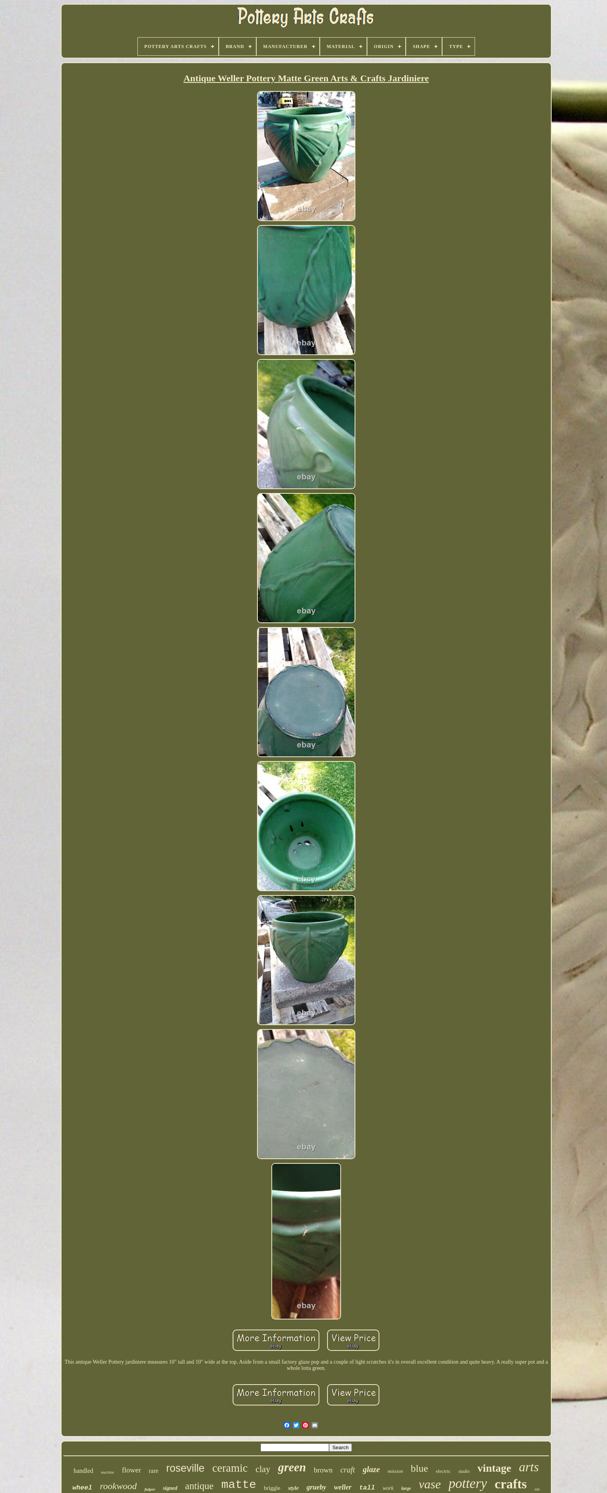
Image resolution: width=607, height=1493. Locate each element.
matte (238, 1484)
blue (419, 1468)
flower (131, 1470)
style (293, 1488)
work (387, 1488)
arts (528, 1467)
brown (323, 1470)
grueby (316, 1487)
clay (262, 1469)
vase (430, 1484)
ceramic (230, 1468)
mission (395, 1471)
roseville (185, 1468)
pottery (468, 1483)
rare (153, 1470)
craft (347, 1470)
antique (199, 1486)
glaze (371, 1469)
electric (443, 1471)
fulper (149, 1489)
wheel (82, 1487)
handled (83, 1470)
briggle (272, 1488)
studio (464, 1471)
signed (170, 1488)
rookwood (118, 1486)
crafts (511, 1484)
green (292, 1467)
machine (107, 1472)
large (406, 1488)
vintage (494, 1468)
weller (343, 1487)
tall (367, 1487)
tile (537, 1489)
